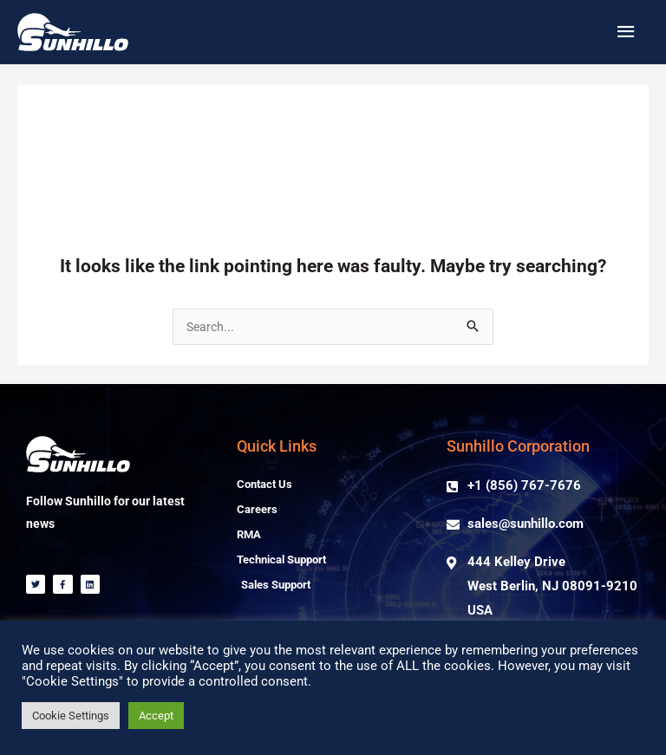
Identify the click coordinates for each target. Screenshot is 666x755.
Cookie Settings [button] (70, 715)
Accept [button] (156, 715)
